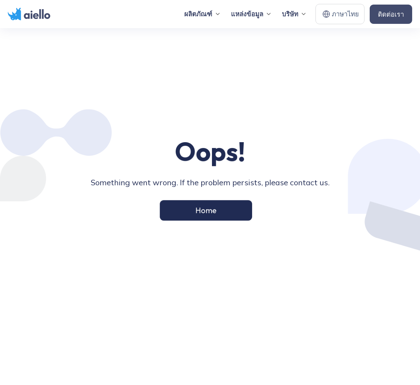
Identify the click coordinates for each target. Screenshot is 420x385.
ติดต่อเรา (391, 14)
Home (206, 209)
